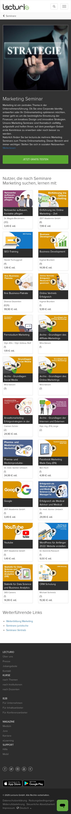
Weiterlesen (9, 147)
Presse (6, 661)
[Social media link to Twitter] (11, 769)
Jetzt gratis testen (35, 159)
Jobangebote (10, 666)
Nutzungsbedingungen (41, 800)
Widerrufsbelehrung (14, 804)
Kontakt (7, 671)
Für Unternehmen (12, 702)
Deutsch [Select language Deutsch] (24, 808)
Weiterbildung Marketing (19, 621)
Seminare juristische (17, 625)
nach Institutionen (12, 684)
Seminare (11, 15)
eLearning (8, 740)
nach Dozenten (11, 689)
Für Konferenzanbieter (15, 712)
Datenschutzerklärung (15, 800)
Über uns (8, 656)
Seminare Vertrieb (16, 630)
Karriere (7, 735)
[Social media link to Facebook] (5, 769)
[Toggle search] (54, 6)
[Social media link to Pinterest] (17, 769)
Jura (5, 730)
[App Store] (12, 783)
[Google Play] (34, 783)
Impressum (9, 808)
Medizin (7, 726)
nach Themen (10, 679)
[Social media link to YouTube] (24, 769)
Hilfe (5, 749)
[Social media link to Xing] (30, 769)
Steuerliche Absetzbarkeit (40, 804)
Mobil (6, 754)
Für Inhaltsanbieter (13, 707)
